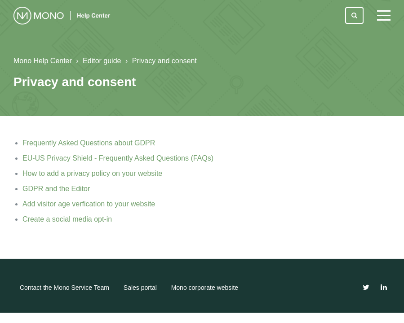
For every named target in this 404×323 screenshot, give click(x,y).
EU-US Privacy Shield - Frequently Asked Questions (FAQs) (117, 158)
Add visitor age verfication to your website (88, 204)
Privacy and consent (164, 61)
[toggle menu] (384, 15)
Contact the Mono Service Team (64, 287)
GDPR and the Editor (56, 188)
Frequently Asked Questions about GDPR (88, 143)
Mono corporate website (204, 287)
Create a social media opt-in (67, 219)
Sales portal (140, 287)
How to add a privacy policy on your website (92, 173)
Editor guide (102, 61)
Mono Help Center (42, 61)
